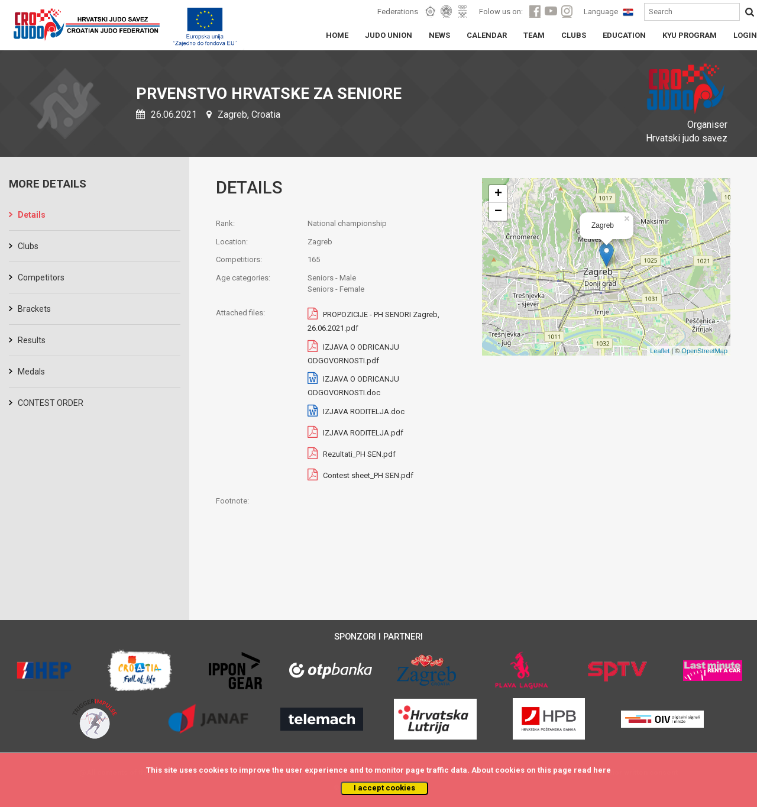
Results (32, 340)
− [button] (498, 212)
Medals (31, 371)
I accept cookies (384, 787)
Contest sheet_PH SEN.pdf (368, 475)
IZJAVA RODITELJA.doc (364, 411)
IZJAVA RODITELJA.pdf (363, 432)
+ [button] (498, 194)
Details (32, 214)
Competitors (41, 277)
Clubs (28, 246)
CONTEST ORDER (50, 403)
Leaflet (659, 350)
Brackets (34, 309)
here (602, 770)
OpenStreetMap (704, 350)
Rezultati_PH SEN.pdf (359, 454)
